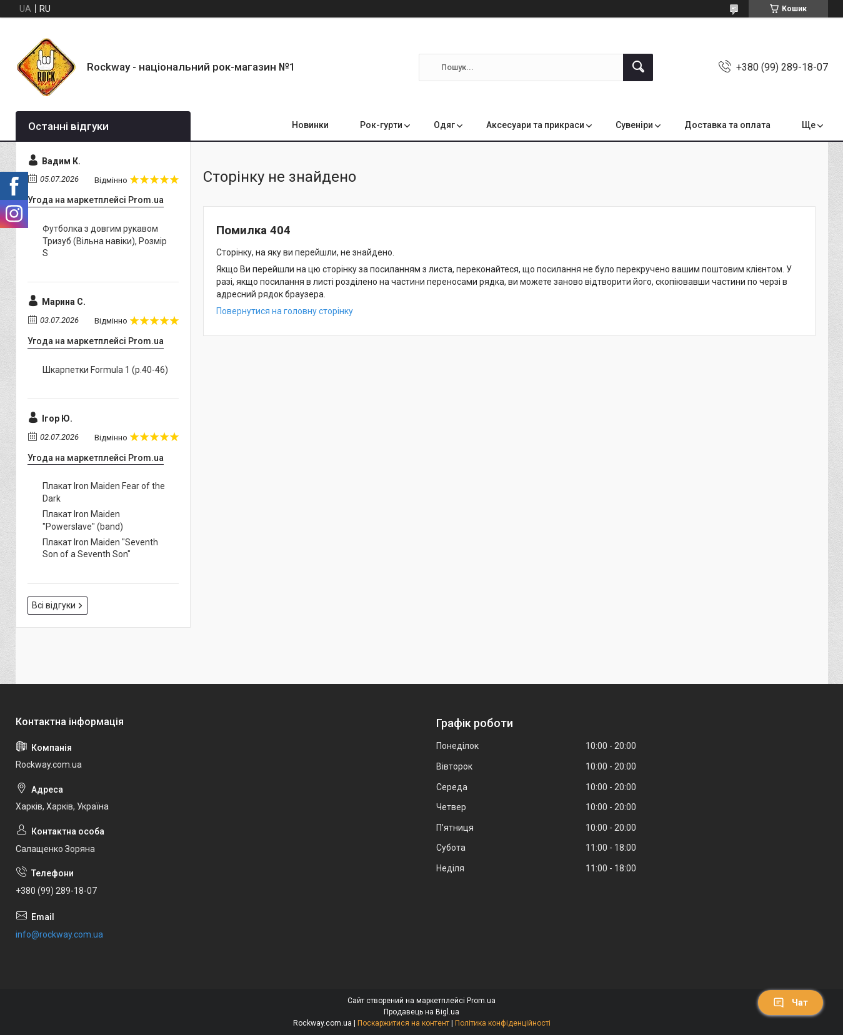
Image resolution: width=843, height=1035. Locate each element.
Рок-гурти (381, 125)
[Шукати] (638, 67)
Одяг (444, 125)
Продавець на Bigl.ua (421, 1012)
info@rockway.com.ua (59, 934)
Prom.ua (481, 1000)
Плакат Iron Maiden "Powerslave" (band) (82, 520)
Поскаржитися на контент (403, 1023)
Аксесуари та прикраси (535, 125)
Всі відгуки (54, 605)
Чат (790, 1002)
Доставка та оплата (727, 125)
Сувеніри (634, 125)
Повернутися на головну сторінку (284, 311)
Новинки (310, 125)
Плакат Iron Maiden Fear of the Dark (103, 492)
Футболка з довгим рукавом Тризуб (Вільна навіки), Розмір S (104, 241)
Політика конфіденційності (503, 1023)
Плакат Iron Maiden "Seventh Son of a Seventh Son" (100, 548)
